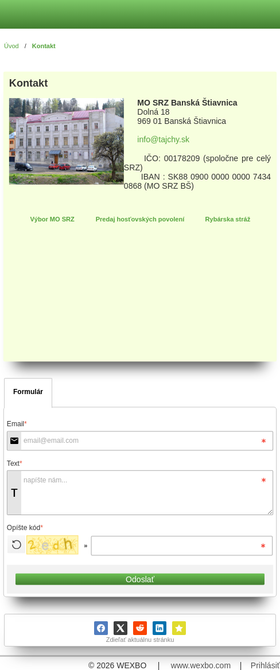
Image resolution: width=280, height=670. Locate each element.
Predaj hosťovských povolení (140, 219)
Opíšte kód (25, 528)
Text (14, 463)
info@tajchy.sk (163, 139)
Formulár (28, 392)
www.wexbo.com (201, 665)
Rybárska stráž (228, 219)
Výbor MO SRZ (52, 219)
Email (17, 424)
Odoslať (140, 579)
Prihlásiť (265, 665)
